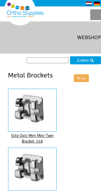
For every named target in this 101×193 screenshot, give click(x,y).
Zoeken (85, 60)
